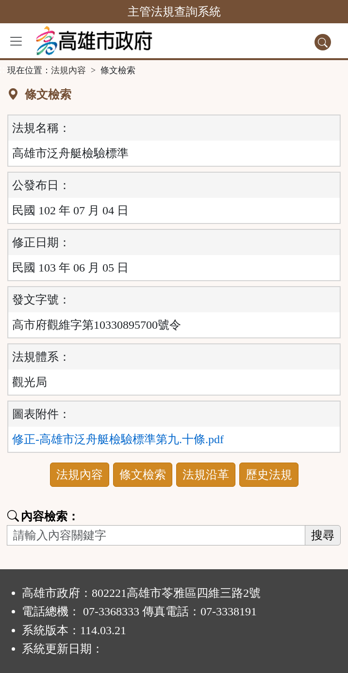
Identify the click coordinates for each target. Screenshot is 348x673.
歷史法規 (269, 474)
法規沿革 (205, 474)
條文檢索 (142, 474)
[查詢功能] (323, 42)
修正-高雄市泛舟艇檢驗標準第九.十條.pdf (118, 439)
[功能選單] (16, 41)
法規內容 (68, 70)
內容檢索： (43, 516)
